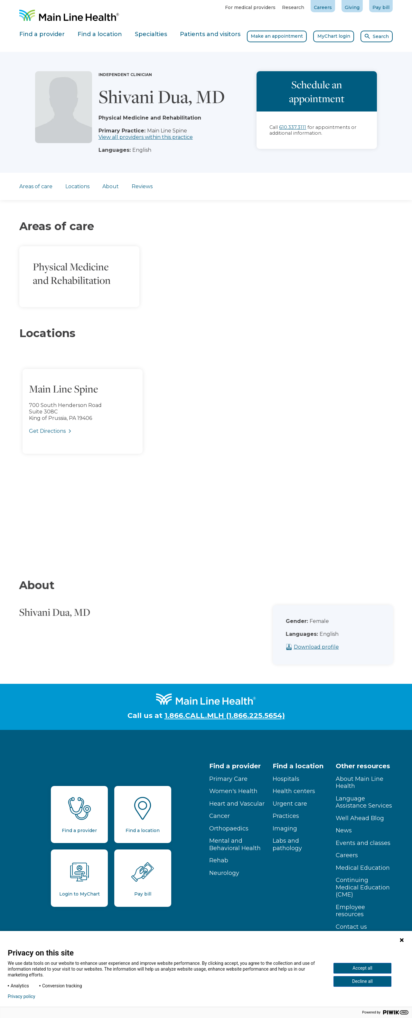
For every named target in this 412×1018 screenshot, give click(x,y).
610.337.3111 (292, 127)
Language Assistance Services (364, 802)
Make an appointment (277, 36)
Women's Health (233, 791)
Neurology (224, 873)
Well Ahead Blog (360, 818)
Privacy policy (21, 996)
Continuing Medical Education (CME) (363, 887)
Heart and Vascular (237, 803)
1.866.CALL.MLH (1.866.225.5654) (224, 715)
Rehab (218, 860)
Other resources (363, 766)
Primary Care (228, 778)
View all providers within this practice (145, 137)
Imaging (285, 828)
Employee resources (350, 911)
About (110, 186)
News (344, 830)
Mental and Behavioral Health (235, 844)
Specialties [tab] (151, 34)
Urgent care (290, 803)
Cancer (219, 815)
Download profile (328, 647)
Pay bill (380, 7)
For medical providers (250, 7)
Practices (286, 815)
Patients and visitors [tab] (210, 34)
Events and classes (363, 843)
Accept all (362, 968)
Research (293, 7)
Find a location (298, 766)
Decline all (362, 981)
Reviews (142, 186)
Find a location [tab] (100, 34)
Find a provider (235, 766)
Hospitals (286, 778)
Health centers (294, 791)
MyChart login (333, 36)
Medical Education (363, 867)
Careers (323, 7)
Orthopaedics (228, 828)
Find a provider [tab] (42, 34)
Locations (77, 186)
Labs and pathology (287, 844)
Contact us (351, 926)
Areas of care (35, 186)
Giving (352, 7)
